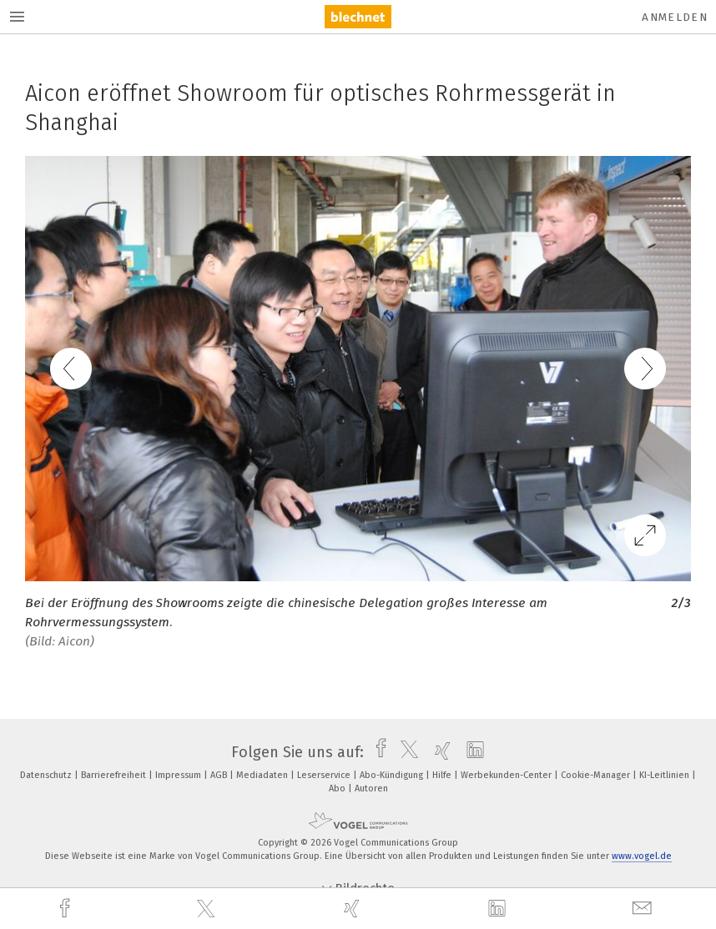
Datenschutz (47, 775)
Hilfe (443, 775)
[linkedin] (499, 909)
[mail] (644, 908)
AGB (219, 775)
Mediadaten (263, 775)
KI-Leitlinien (665, 775)
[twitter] (207, 909)
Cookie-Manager (597, 775)
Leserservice (325, 775)
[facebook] (66, 908)
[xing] (354, 908)
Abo (338, 788)
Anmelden (675, 17)
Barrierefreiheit (115, 775)
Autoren (371, 788)
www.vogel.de (642, 856)
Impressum (179, 775)
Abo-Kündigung (393, 775)
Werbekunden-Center (507, 775)
